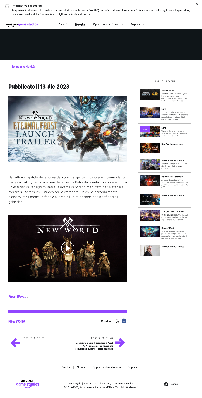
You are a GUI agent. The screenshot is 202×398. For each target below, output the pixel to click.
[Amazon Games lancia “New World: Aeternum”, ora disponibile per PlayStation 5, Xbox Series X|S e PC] (164, 181)
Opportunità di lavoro (108, 24)
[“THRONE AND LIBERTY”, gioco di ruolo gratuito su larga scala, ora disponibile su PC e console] (164, 215)
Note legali (75, 383)
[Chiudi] (197, 4)
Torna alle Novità (23, 66)
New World (16, 321)
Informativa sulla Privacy (97, 383)
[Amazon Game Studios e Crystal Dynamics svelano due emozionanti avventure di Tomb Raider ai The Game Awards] (164, 95)
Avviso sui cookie (124, 383)
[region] (166, 169)
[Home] (22, 25)
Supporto (137, 24)
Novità (80, 24)
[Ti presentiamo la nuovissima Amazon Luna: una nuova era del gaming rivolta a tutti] (164, 131)
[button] (67, 129)
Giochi (63, 24)
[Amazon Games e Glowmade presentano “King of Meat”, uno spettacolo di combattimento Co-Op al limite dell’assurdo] (164, 233)
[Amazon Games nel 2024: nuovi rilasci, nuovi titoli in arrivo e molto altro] (164, 164)
